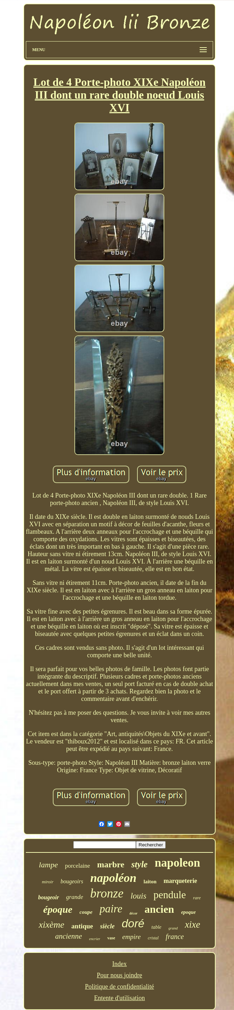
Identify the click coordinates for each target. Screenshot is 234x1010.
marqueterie (180, 880)
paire (110, 908)
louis (139, 895)
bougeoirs (72, 881)
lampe (48, 864)
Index (119, 963)
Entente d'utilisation (119, 997)
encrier (95, 939)
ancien (159, 909)
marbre (110, 864)
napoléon (113, 877)
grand (173, 928)
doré (133, 923)
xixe (192, 924)
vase (111, 937)
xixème (51, 925)
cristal (153, 937)
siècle (107, 926)
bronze (107, 893)
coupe (86, 912)
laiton (149, 881)
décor (134, 913)
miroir (47, 881)
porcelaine (77, 865)
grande (74, 897)
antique (82, 926)
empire (131, 936)
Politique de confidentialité (119, 986)
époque (57, 909)
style (139, 864)
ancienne (68, 936)
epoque (188, 912)
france (175, 936)
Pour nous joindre (119, 975)
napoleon (177, 862)
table (156, 927)
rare (197, 897)
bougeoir (48, 897)
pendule (169, 894)
